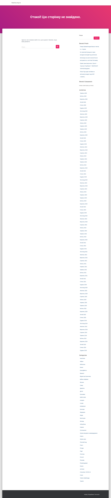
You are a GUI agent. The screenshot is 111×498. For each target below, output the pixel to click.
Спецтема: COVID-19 (85, 472)
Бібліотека (82, 364)
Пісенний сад (83, 442)
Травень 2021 (83, 269)
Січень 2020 (83, 317)
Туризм (82, 481)
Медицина (82, 412)
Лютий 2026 (83, 102)
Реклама (82, 460)
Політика (82, 454)
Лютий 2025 (83, 138)
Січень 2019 (83, 347)
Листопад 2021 (83, 251)
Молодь (82, 421)
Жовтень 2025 (83, 114)
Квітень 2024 (83, 165)
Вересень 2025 (84, 117)
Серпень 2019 (83, 332)
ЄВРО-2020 (83, 397)
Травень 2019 (83, 335)
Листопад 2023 (83, 180)
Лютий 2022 (83, 242)
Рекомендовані (84, 463)
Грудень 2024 (83, 144)
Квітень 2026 (83, 96)
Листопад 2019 (83, 323)
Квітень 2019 (83, 338)
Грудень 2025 (83, 108)
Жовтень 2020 (83, 290)
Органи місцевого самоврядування (88, 433)
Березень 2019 (83, 341)
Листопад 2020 (83, 287)
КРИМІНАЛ (83, 406)
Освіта (81, 436)
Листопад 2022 (83, 215)
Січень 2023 (83, 209)
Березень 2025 (83, 135)
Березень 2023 (83, 204)
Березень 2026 (83, 99)
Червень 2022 (83, 230)
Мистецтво (82, 418)
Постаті (82, 457)
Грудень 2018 (83, 350)
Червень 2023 (83, 195)
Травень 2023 (83, 198)
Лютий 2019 (83, 344)
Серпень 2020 (83, 296)
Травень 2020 (83, 305)
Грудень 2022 (83, 212)
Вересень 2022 (84, 221)
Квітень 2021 (83, 272)
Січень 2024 (83, 174)
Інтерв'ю (82, 400)
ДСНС (81, 391)
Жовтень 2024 (83, 147)
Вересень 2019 (84, 329)
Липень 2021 (83, 263)
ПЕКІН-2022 (83, 439)
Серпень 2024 (83, 153)
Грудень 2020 (83, 284)
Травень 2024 (83, 162)
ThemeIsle (96, 494)
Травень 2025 (83, 129)
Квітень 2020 (83, 308)
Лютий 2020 (83, 314)
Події (81, 451)
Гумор (81, 385)
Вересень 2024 (84, 150)
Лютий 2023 (83, 206)
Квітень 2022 (83, 236)
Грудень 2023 (83, 177)
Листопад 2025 (83, 111)
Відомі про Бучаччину (85, 376)
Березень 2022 (83, 239)
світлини (82, 469)
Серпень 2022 (83, 224)
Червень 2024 (83, 159)
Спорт (81, 475)
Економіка (82, 394)
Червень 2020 (83, 302)
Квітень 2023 (83, 200)
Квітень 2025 (83, 132)
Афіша (81, 361)
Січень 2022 (83, 245)
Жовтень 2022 (83, 218)
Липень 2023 (83, 191)
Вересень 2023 (84, 186)
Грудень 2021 (83, 248)
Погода (82, 448)
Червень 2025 (83, 126)
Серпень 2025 (83, 120)
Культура (82, 409)
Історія (81, 403)
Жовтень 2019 (83, 326)
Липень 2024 (83, 156)
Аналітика (82, 358)
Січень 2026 (83, 105)
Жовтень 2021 (83, 254)
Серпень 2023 (83, 189)
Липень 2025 (83, 123)
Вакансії (82, 373)
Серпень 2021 (83, 260)
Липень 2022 (83, 227)
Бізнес (81, 367)
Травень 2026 (83, 93)
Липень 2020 (83, 299)
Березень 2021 (83, 275)
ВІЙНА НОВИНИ (84, 379)
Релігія (81, 466)
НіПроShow (83, 424)
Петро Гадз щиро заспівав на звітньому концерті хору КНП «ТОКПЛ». (87, 74)
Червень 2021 (83, 266)
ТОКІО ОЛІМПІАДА (85, 478)
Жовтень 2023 (83, 183)
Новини (82, 427)
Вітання (82, 382)
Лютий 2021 (83, 278)
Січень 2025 (83, 141)
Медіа (81, 415)
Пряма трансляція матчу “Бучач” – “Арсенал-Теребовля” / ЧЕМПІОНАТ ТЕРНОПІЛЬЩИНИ (89, 66)
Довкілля (82, 388)
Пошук (81, 35)
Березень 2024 (83, 168)
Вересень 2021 (84, 257)
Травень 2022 (83, 233)
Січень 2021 (83, 281)
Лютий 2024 (83, 171)
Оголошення (83, 430)
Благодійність (83, 370)
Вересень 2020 (84, 293)
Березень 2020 (83, 311)
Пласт (81, 445)
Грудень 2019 (83, 320)
